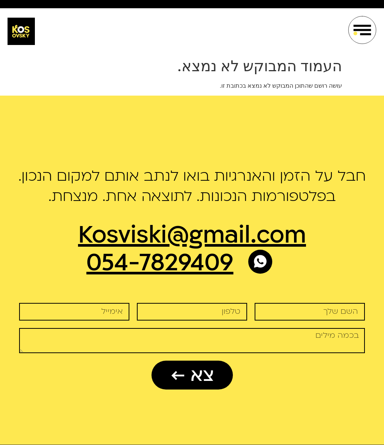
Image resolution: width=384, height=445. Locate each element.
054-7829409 (159, 263)
